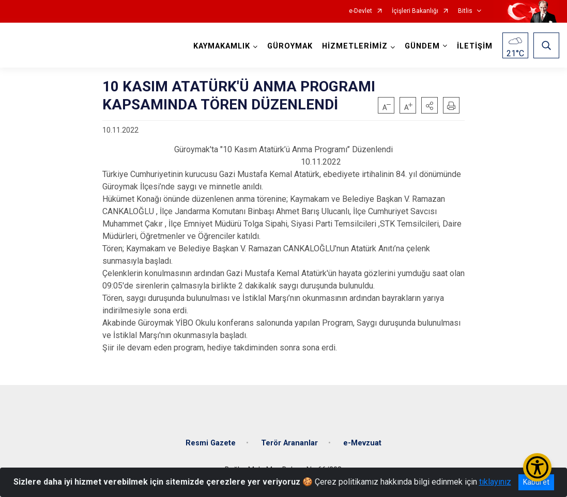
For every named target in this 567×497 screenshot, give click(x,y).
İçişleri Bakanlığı (415, 11)
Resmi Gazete (211, 443)
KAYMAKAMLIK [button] (221, 46)
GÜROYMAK (290, 46)
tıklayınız (495, 482)
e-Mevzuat (362, 443)
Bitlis (465, 11)
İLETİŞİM (475, 46)
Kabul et (536, 482)
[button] (429, 105)
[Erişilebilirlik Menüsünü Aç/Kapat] (537, 467)
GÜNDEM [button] (422, 46)
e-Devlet (360, 11)
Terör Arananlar (289, 443)
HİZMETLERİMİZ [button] (355, 46)
